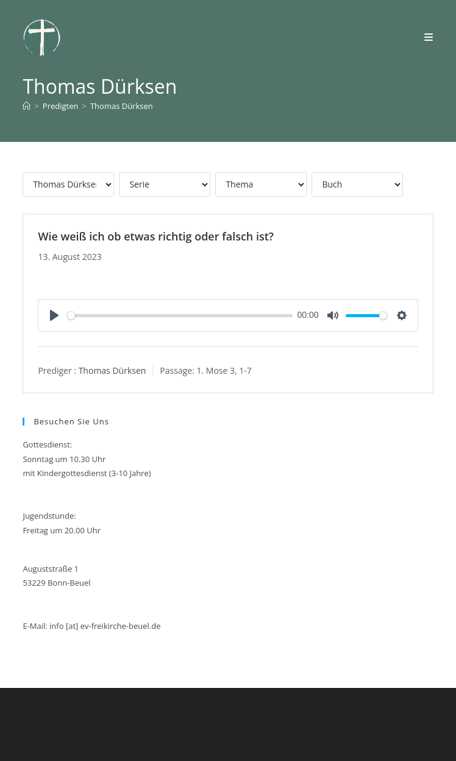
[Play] (54, 315)
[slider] (180, 315)
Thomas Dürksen (121, 105)
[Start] (26, 105)
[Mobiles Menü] (428, 37)
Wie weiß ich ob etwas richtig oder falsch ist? (156, 236)
